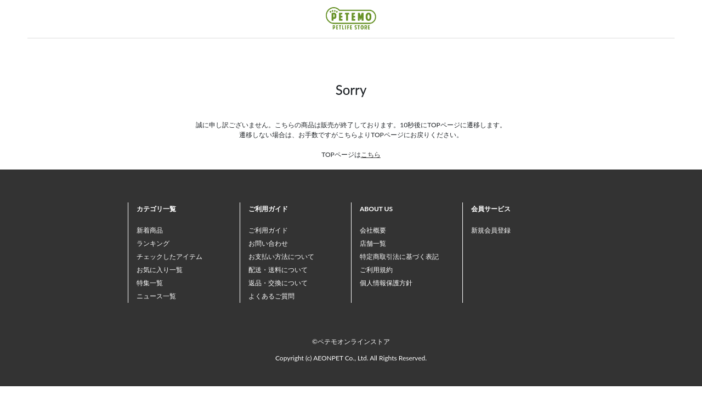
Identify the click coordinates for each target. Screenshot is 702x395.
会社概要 (373, 230)
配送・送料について (278, 270)
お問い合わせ (268, 243)
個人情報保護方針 (386, 283)
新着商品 (150, 230)
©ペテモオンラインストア (351, 341)
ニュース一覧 (156, 296)
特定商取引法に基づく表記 (399, 256)
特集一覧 (150, 283)
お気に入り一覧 (160, 270)
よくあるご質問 (271, 296)
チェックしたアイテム (169, 256)
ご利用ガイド (268, 230)
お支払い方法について (281, 256)
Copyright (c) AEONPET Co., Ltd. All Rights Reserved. (351, 358)
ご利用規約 (376, 270)
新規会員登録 (491, 230)
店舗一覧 (373, 243)
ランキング (153, 243)
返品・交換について (278, 283)
